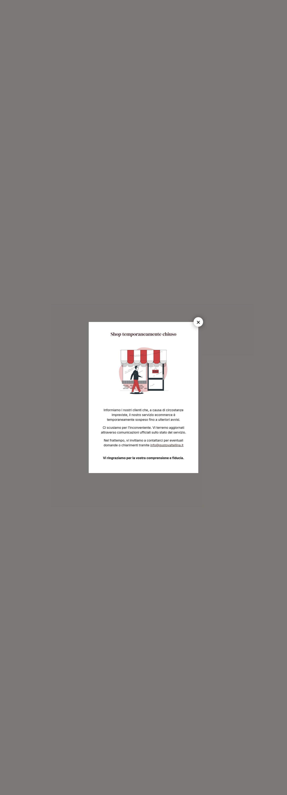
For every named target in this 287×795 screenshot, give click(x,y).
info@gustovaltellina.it (166, 445)
